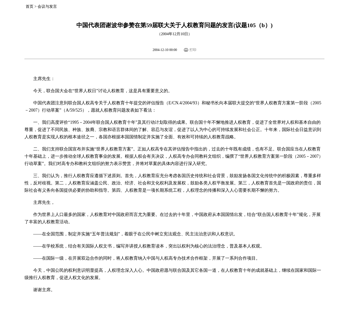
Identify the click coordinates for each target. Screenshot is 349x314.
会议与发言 (47, 6)
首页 (29, 6)
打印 (193, 50)
